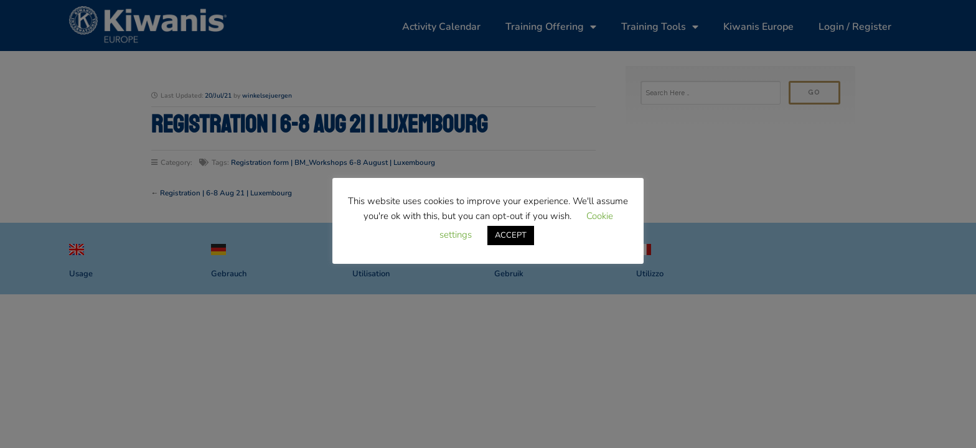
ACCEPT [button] (511, 235)
